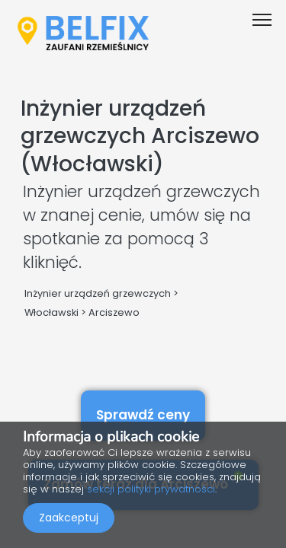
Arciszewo (114, 312)
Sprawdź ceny (143, 415)
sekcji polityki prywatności (151, 489)
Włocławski (51, 312)
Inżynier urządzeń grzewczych (97, 293)
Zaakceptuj (68, 517)
